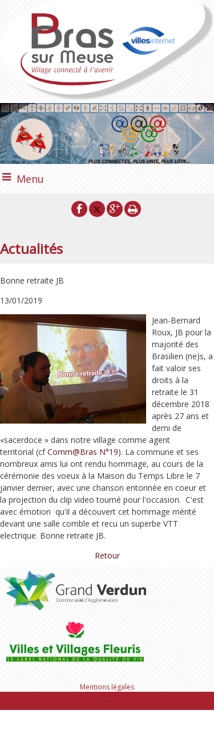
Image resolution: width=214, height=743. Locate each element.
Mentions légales (107, 687)
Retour (107, 555)
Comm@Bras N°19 (82, 451)
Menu (30, 179)
